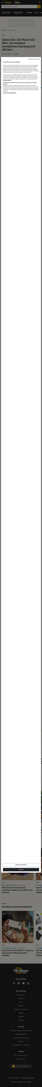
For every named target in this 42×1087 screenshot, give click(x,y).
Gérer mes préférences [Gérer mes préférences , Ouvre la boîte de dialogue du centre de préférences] (21, 864)
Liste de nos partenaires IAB (9, 92)
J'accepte (21, 869)
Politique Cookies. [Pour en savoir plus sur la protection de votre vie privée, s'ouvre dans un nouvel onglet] (7, 80)
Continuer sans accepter (34, 59)
